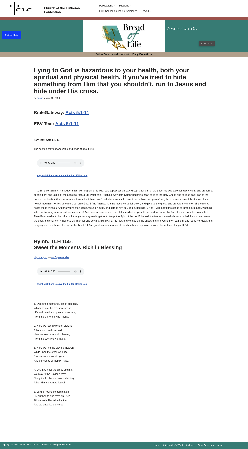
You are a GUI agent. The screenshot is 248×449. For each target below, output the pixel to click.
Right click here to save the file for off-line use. (62, 175)
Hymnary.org (41, 257)
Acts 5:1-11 (77, 112)
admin (40, 98)
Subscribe (11, 35)
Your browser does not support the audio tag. (60, 163)
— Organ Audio (60, 257)
